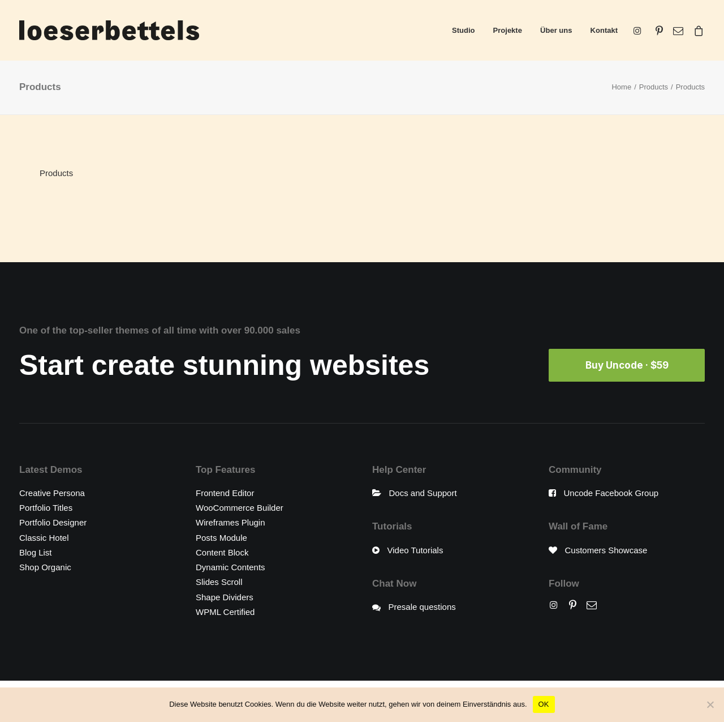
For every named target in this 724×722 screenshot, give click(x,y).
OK (543, 704)
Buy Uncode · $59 (627, 365)
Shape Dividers (224, 597)
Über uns (556, 30)
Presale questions (422, 607)
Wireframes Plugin (230, 522)
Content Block (222, 552)
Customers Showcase (606, 550)
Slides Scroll (219, 582)
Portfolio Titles (45, 507)
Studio (463, 30)
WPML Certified (225, 612)
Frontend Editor (225, 493)
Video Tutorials (415, 550)
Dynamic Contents (230, 567)
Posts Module (221, 537)
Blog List (35, 552)
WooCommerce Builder (239, 507)
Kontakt (604, 30)
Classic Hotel (44, 537)
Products (653, 87)
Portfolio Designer (53, 522)
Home (621, 87)
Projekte (507, 30)
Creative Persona (52, 493)
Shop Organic (45, 567)
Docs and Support (423, 493)
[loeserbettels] (109, 30)
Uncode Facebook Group (611, 493)
